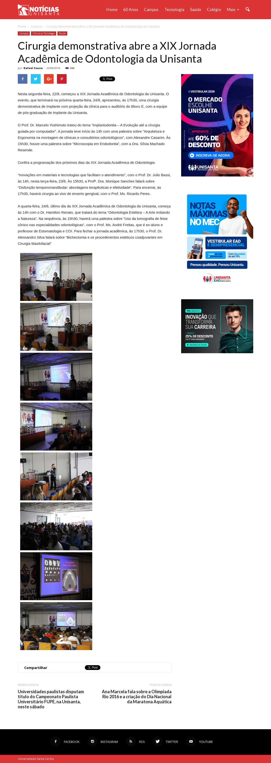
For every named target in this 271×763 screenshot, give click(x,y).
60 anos (130, 9)
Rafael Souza (33, 68)
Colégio (214, 9)
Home (111, 9)
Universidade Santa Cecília (36, 759)
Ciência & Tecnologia (43, 33)
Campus (151, 9)
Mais (233, 9)
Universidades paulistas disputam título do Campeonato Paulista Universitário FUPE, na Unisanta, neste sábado (51, 699)
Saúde (195, 9)
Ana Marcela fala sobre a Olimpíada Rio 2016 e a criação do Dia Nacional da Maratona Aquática (137, 696)
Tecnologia (174, 9)
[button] (247, 9)
